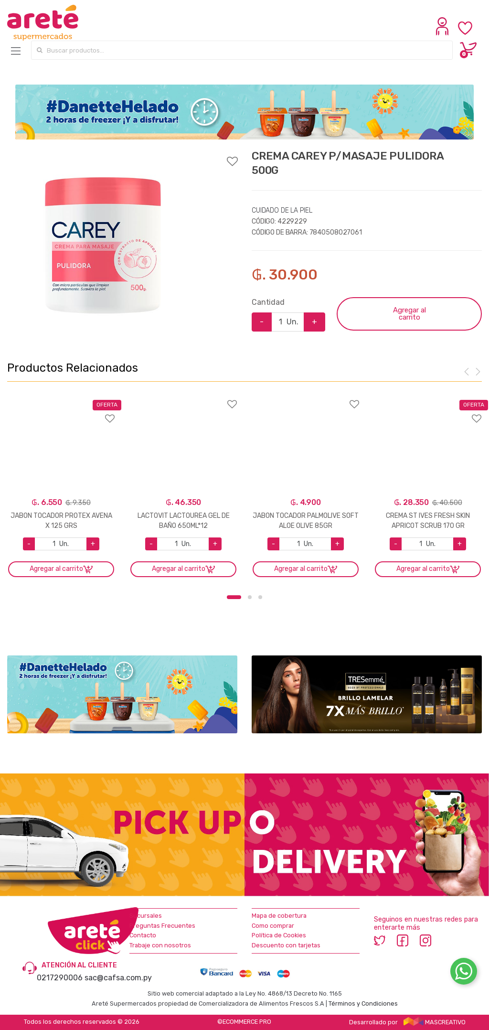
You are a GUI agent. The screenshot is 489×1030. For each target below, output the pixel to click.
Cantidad (268, 302)
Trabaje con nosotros (160, 945)
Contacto (142, 935)
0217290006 (60, 977)
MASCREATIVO (435, 1022)
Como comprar (273, 925)
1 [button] (234, 597)
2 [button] (250, 597)
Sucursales (145, 915)
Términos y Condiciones (363, 1003)
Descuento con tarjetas (286, 945)
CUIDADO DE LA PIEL (282, 210)
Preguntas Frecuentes (162, 925)
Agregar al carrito (409, 314)
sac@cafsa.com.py (118, 977)
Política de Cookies (279, 935)
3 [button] (260, 597)
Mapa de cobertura (279, 915)
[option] (103, 245)
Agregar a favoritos (122, 155)
